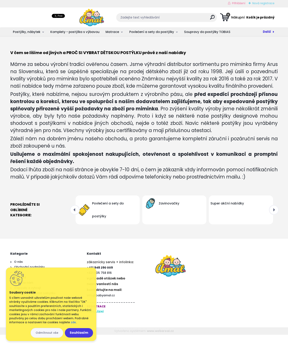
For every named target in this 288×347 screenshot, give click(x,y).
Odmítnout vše (47, 333)
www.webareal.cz (160, 343)
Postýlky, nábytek (26, 32)
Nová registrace (263, 3)
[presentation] (75, 222)
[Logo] (35, 17)
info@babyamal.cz (101, 308)
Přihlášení (238, 3)
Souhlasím (79, 332)
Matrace (112, 32)
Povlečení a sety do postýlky (151, 32)
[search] (184, 19)
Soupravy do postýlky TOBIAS (207, 32)
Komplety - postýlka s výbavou (74, 32)
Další (267, 32)
